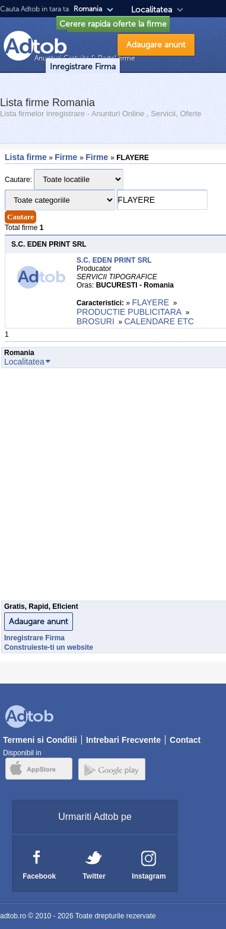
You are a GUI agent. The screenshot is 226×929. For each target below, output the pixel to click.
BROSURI (95, 321)
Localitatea (151, 10)
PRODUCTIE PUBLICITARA (129, 312)
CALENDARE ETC (158, 321)
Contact (185, 740)
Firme (67, 157)
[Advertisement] (111, 487)
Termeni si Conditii (40, 740)
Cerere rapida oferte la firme (113, 24)
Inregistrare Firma (83, 67)
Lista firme (26, 157)
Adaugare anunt (156, 45)
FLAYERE (150, 302)
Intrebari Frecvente (123, 740)
